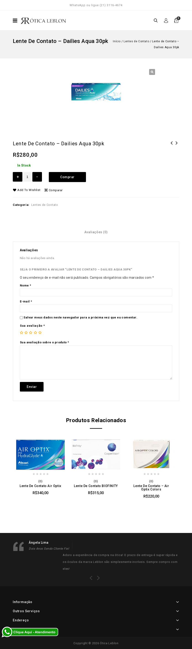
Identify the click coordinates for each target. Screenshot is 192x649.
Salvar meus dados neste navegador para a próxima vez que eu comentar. (80, 317)
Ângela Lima (39, 542)
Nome (25, 285)
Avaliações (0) (96, 232)
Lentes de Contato (136, 41)
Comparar (56, 190)
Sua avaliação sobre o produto (44, 342)
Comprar (67, 177)
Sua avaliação (32, 325)
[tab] (96, 232)
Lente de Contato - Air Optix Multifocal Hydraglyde (176, 149)
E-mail (26, 301)
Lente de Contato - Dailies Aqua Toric (171, 149)
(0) (40, 481)
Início (117, 41)
